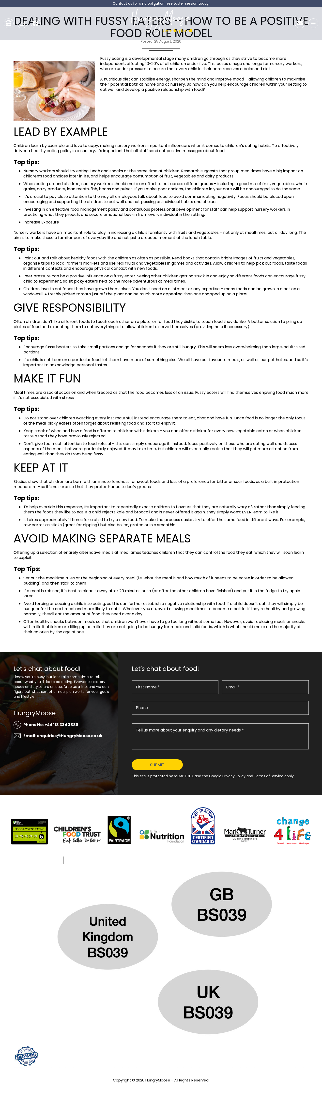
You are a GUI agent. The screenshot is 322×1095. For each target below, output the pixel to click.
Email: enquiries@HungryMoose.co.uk (62, 736)
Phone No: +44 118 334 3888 (50, 725)
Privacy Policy (161, 1086)
